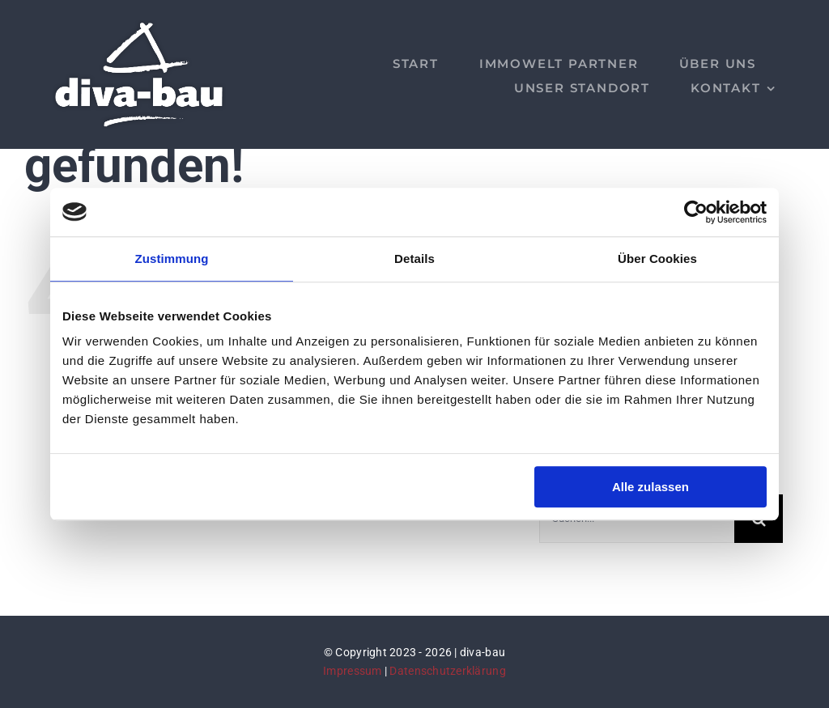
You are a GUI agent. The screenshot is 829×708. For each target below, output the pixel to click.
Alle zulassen (650, 487)
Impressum (352, 670)
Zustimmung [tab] (172, 258)
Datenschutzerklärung (447, 670)
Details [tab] (414, 258)
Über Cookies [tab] (657, 258)
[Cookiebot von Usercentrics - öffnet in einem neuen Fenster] (696, 212)
